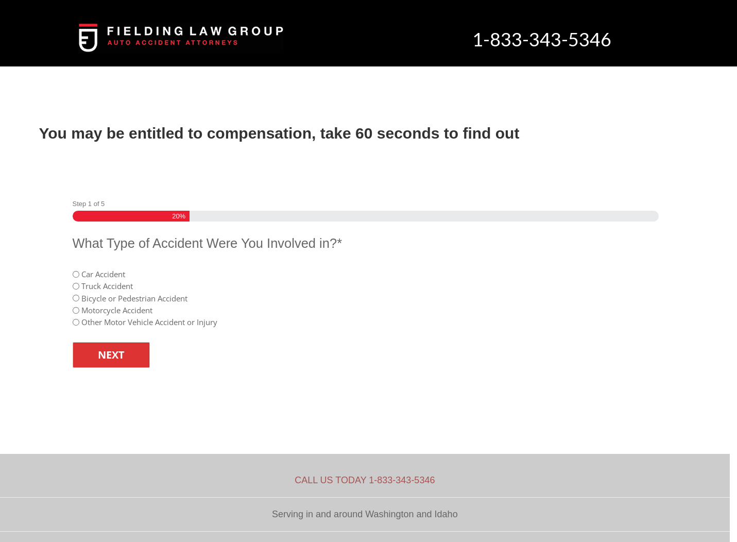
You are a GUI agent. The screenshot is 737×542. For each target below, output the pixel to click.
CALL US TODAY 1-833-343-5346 (365, 480)
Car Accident (103, 274)
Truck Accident (107, 286)
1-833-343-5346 (541, 39)
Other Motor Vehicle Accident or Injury (149, 322)
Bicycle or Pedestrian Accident (134, 298)
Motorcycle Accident (116, 310)
